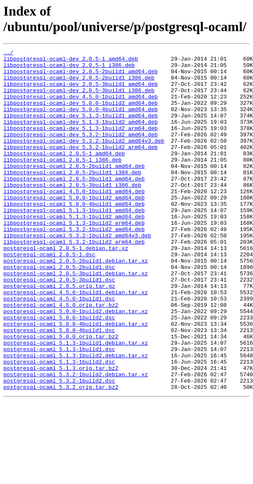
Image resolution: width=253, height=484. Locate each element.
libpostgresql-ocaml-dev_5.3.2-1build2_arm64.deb (80, 167)
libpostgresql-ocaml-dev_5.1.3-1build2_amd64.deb (80, 137)
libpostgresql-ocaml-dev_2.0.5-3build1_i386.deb (78, 99)
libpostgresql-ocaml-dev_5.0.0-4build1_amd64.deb (80, 121)
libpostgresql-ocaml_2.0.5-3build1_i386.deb (72, 212)
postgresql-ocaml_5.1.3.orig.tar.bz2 (60, 432)
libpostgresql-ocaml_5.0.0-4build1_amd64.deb (73, 235)
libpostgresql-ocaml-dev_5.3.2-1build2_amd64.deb (80, 152)
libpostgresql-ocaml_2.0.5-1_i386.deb (62, 182)
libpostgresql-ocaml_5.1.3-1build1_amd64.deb (73, 243)
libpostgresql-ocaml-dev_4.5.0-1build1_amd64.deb (80, 106)
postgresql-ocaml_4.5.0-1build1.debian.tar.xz (75, 341)
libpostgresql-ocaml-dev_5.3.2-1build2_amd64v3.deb (83, 159)
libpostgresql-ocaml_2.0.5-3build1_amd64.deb (73, 205)
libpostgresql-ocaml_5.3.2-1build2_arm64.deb (73, 281)
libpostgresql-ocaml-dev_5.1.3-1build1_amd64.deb (80, 129)
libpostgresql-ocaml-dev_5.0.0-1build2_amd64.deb (80, 114)
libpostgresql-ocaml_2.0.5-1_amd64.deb (64, 174)
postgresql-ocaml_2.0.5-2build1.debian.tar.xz (75, 303)
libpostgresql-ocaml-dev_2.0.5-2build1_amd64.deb (80, 76)
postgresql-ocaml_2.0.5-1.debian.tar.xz (65, 288)
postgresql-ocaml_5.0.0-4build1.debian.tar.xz (75, 379)
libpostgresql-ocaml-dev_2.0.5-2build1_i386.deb (78, 84)
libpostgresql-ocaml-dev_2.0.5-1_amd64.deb (70, 61)
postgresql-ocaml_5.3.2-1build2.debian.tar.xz (75, 440)
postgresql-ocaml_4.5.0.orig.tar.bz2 (60, 356)
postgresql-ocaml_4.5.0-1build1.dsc (59, 349)
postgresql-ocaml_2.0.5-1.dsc (49, 296)
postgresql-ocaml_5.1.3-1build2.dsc (59, 424)
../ (8, 53)
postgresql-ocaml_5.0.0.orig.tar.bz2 (60, 394)
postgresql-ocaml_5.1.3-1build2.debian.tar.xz (75, 417)
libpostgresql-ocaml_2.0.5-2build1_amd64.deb (73, 190)
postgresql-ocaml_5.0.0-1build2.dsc (59, 371)
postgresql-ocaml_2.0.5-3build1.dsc (59, 326)
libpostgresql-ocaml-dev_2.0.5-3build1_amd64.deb (80, 91)
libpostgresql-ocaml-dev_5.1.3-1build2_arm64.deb (80, 144)
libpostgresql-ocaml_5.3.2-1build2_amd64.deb (73, 265)
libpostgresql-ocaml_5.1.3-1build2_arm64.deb (73, 258)
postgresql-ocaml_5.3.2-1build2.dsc (59, 447)
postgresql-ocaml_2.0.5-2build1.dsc (59, 311)
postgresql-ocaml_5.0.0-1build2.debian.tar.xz (75, 364)
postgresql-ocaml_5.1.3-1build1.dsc (59, 409)
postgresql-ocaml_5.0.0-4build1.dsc (59, 387)
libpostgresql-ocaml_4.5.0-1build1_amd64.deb (73, 220)
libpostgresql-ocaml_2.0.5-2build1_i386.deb (72, 197)
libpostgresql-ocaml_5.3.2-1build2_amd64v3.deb (77, 273)
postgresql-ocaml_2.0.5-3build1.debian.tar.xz (75, 318)
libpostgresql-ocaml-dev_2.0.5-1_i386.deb (69, 68)
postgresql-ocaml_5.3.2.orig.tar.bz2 (60, 455)
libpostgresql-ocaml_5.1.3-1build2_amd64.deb (73, 250)
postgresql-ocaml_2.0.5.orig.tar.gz (59, 334)
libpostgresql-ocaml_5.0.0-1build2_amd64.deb (73, 227)
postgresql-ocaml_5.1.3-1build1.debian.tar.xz (75, 402)
